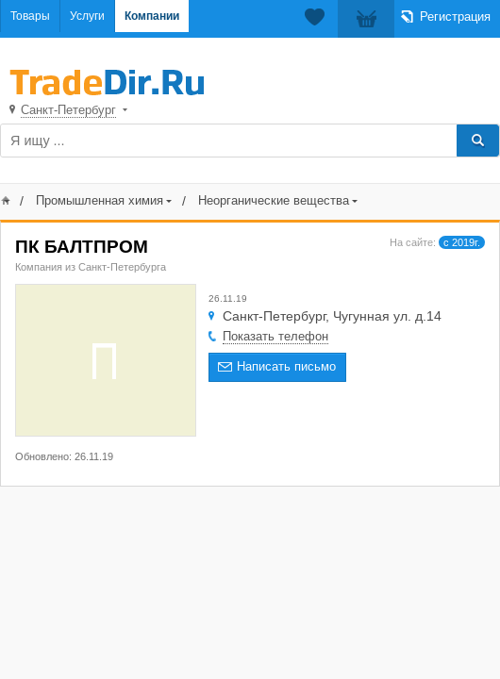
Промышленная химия (99, 200)
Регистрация (455, 16)
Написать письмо (286, 366)
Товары (30, 16)
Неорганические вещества (273, 200)
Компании (152, 16)
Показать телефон (275, 336)
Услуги (87, 16)
